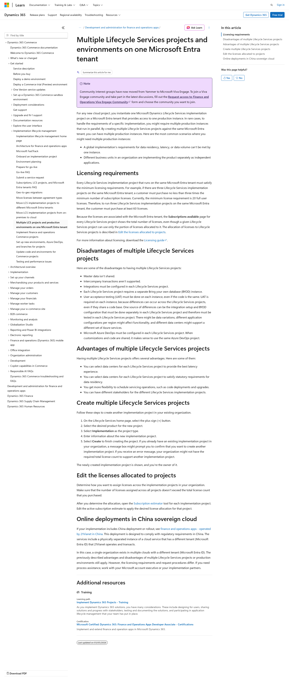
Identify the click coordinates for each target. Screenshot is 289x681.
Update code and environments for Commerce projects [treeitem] (36, 254)
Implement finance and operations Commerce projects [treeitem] (35, 234)
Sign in (281, 4)
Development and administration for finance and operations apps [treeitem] (34, 388)
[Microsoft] (6, 5)
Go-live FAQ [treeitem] (23, 172)
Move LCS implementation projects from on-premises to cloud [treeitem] (41, 215)
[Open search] (271, 5)
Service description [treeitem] (24, 68)
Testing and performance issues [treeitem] (34, 261)
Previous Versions (33, 670)
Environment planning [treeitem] (28, 161)
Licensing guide (154, 240)
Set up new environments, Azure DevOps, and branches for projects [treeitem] (39, 244)
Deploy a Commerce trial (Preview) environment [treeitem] (40, 84)
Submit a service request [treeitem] (30, 177)
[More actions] (209, 28)
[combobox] (36, 35)
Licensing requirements (236, 34)
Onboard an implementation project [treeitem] (36, 156)
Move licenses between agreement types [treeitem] (39, 197)
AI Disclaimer (11, 670)
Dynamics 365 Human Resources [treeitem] (26, 406)
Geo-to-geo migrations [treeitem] (29, 192)
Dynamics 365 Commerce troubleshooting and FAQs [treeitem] (36, 379)
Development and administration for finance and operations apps (122, 27)
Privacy (80, 670)
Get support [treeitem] (20, 110)
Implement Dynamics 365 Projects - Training (102, 602)
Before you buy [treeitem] (21, 74)
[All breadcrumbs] (80, 28)
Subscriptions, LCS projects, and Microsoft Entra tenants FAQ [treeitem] (40, 185)
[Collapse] (63, 27)
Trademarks (152, 670)
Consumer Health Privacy (106, 670)
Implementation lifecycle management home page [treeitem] (41, 138)
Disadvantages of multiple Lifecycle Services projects (252, 39)
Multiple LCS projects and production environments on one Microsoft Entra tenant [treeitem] (41, 225)
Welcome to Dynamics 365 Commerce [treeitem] (32, 53)
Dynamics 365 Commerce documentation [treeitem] (34, 47)
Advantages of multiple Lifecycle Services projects (251, 44)
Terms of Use (134, 670)
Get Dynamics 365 (256, 15)
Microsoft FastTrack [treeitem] (27, 151)
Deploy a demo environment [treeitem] (29, 79)
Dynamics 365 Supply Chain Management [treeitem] (31, 401)
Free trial (277, 15)
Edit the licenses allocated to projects (142, 232)
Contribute (66, 670)
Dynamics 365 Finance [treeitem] (20, 396)
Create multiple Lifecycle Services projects (246, 49)
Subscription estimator (148, 503)
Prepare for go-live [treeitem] (26, 167)
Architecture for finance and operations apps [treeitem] (41, 146)
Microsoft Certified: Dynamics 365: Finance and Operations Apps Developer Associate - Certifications (135, 624)
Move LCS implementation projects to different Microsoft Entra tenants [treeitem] (37, 205)
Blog (50, 670)
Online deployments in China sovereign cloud (248, 58)
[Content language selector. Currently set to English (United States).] (21, 661)
